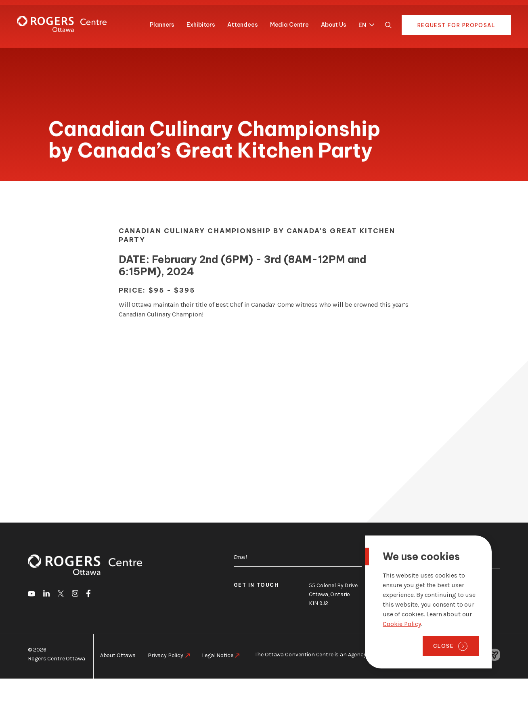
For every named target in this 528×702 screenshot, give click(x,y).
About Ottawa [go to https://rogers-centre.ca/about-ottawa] (118, 655)
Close (443, 646)
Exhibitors (200, 24)
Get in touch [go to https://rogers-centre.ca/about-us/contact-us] (256, 585)
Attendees (242, 24)
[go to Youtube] (31, 594)
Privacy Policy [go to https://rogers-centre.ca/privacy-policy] (165, 655)
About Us (333, 24)
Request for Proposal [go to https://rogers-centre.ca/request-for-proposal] (456, 25)
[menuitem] (364, 24)
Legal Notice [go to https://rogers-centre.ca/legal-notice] (217, 655)
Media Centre (289, 24)
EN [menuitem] (362, 25)
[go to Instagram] (75, 594)
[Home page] (62, 24)
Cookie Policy (402, 624)
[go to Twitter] (61, 594)
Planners (162, 24)
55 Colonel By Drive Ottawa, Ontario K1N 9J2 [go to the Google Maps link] (333, 594)
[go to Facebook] (88, 595)
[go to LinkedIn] (46, 594)
